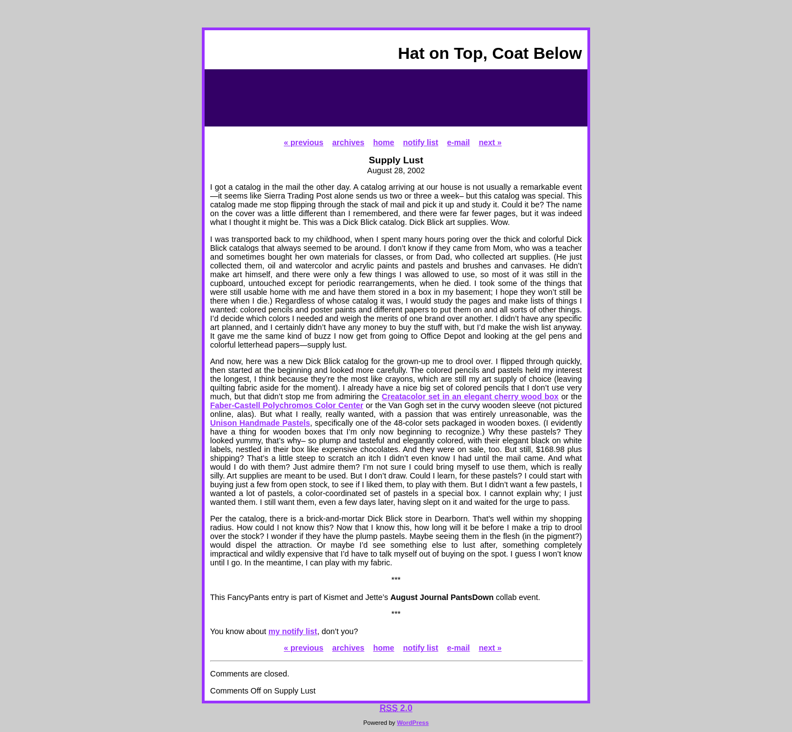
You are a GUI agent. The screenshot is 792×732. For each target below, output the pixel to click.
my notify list (292, 631)
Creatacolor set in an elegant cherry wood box (470, 396)
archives (348, 142)
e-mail (458, 142)
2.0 (396, 708)
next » (490, 142)
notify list (420, 142)
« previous (303, 142)
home (383, 142)
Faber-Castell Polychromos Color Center (287, 405)
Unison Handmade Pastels (260, 423)
